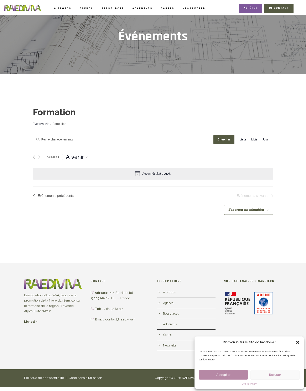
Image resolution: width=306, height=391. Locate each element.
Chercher (224, 139)
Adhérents (154, 8)
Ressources (120, 8)
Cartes (182, 8)
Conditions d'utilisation (80, 382)
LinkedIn (30, 322)
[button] (298, 342)
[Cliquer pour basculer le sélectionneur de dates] (77, 157)
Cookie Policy (249, 383)
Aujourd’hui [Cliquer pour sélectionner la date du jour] (53, 156)
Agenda (91, 8)
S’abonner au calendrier (247, 209)
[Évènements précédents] (34, 157)
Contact (279, 8)
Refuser (275, 375)
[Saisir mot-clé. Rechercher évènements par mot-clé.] (123, 139)
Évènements (41, 123)
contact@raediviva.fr (119, 319)
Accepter (223, 375)
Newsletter (211, 8)
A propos (64, 8)
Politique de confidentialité (42, 382)
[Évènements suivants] (39, 157)
